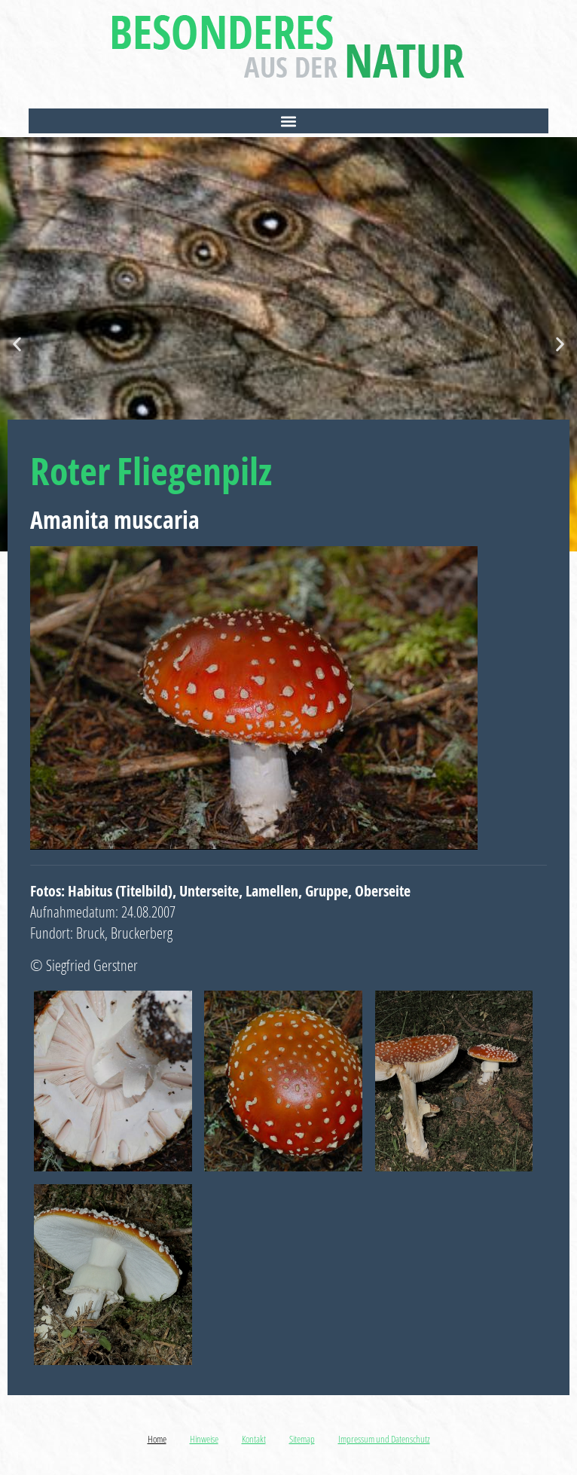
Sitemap (302, 1439)
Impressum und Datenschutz (384, 1439)
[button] (288, 120)
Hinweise (204, 1439)
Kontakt (254, 1439)
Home (157, 1439)
